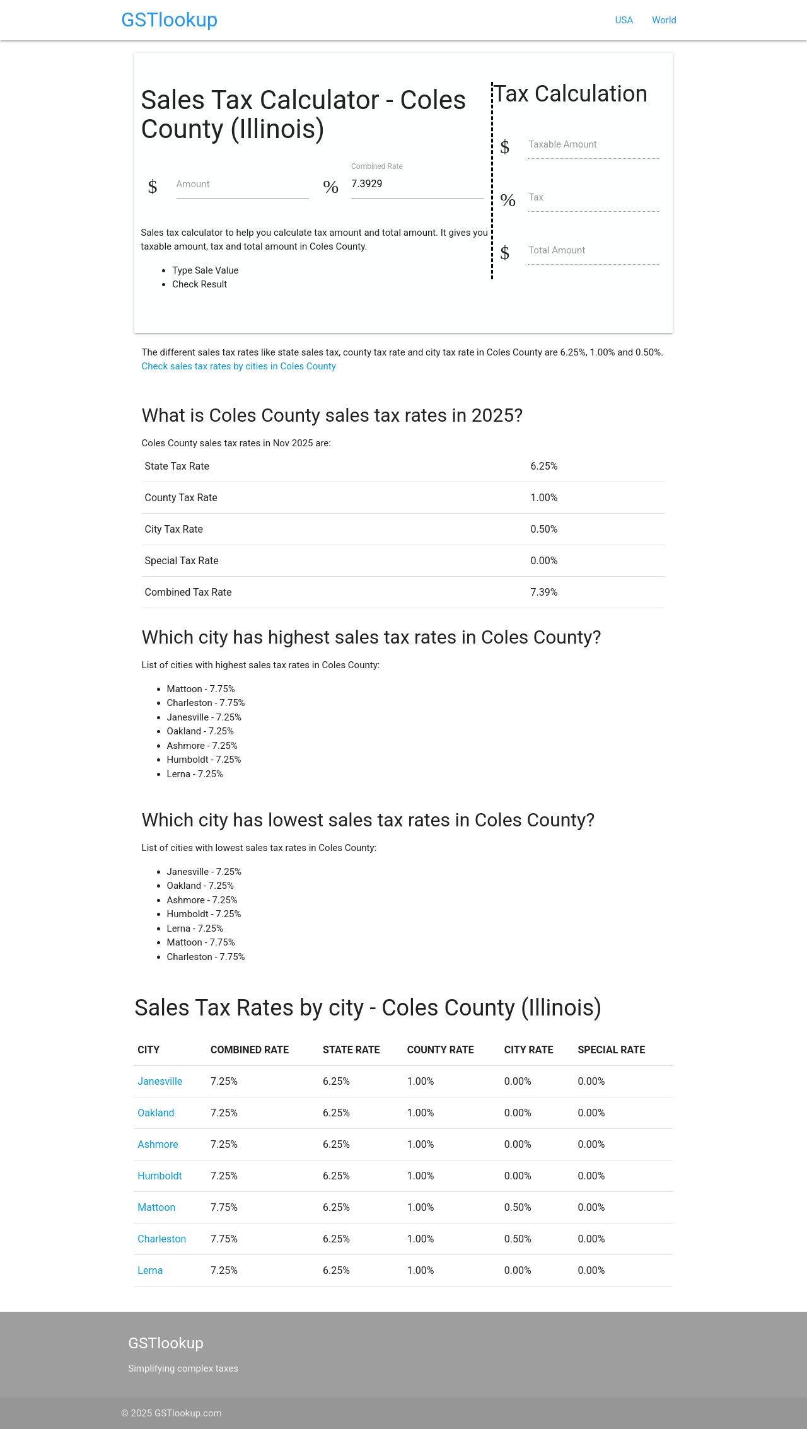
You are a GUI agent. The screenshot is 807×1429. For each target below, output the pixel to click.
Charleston (161, 1239)
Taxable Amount (562, 144)
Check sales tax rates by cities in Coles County (239, 366)
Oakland (155, 1113)
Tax (535, 197)
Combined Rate (377, 165)
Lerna (150, 1270)
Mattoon (156, 1207)
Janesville (159, 1081)
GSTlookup (169, 20)
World (664, 20)
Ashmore (157, 1144)
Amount (193, 184)
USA (624, 20)
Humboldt (159, 1176)
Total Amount (556, 250)
